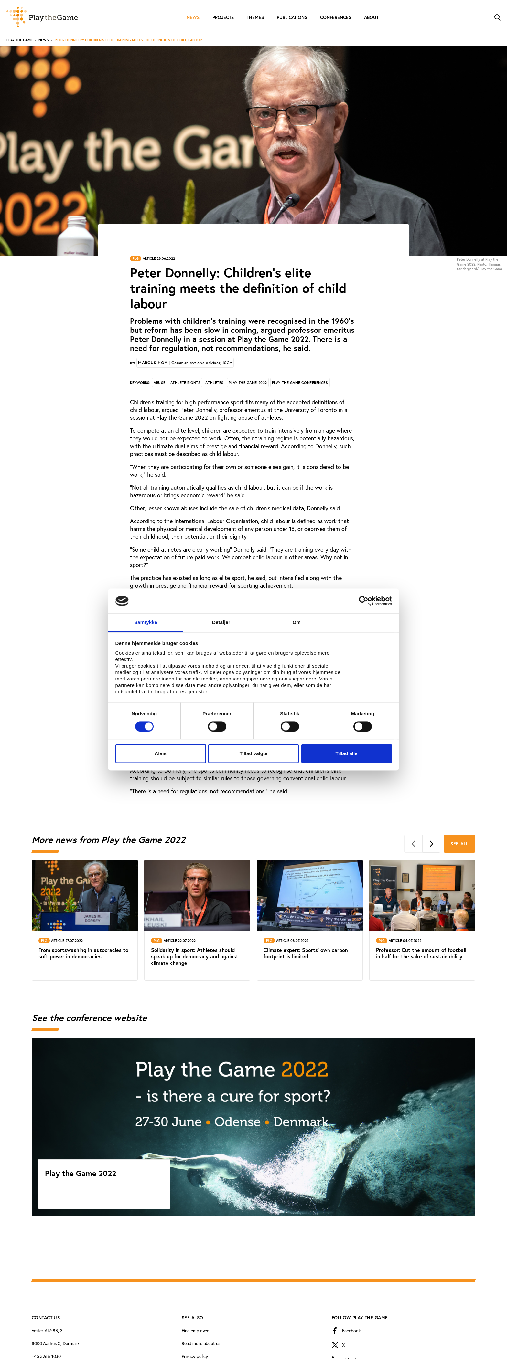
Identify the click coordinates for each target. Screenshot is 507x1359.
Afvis (161, 753)
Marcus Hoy (185, 362)
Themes (255, 17)
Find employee (195, 1330)
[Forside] (42, 17)
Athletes (214, 382)
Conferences (335, 17)
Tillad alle (346, 753)
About (371, 17)
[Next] (431, 844)
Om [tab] (297, 622)
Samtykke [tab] (145, 622)
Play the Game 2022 (248, 382)
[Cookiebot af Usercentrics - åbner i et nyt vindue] (363, 601)
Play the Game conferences (300, 382)
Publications (292, 17)
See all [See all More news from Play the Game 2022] (459, 844)
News (193, 17)
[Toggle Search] (497, 17)
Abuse (160, 382)
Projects (223, 17)
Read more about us (201, 1343)
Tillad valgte (253, 753)
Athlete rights (185, 382)
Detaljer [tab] (221, 622)
